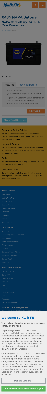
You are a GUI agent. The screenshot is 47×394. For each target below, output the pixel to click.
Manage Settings (23, 380)
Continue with (23, 388)
